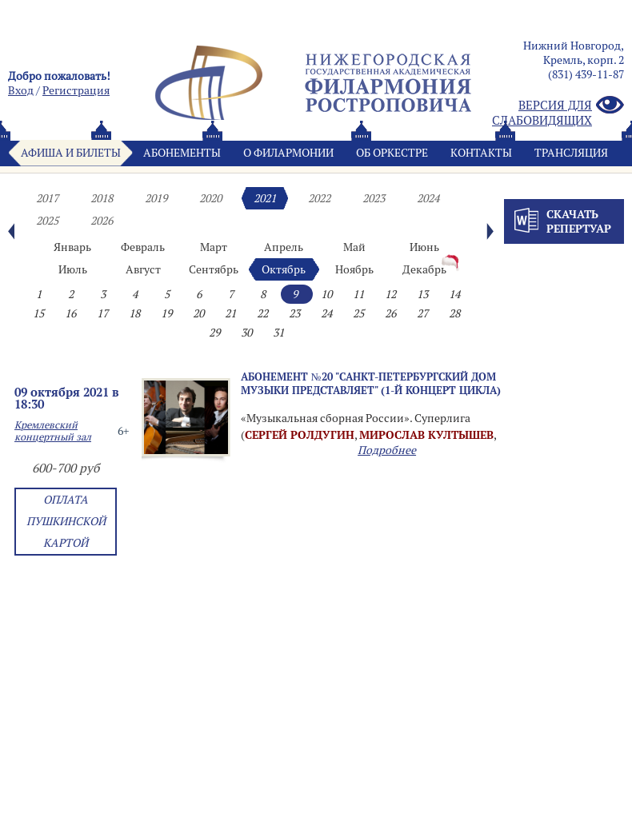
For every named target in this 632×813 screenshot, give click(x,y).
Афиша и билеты (71, 152)
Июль (72, 269)
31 (278, 332)
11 (358, 294)
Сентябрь (213, 269)
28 (454, 313)
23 (294, 313)
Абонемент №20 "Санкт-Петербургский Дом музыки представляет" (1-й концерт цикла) (371, 383)
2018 (101, 198)
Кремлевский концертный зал (52, 431)
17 (102, 313)
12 (390, 294)
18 (134, 313)
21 (230, 313)
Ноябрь (354, 269)
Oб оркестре (392, 152)
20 (198, 313)
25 (358, 313)
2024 (428, 198)
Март (213, 247)
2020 (210, 198)
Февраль (143, 247)
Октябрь (284, 269)
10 (326, 294)
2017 (47, 198)
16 (70, 313)
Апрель (283, 247)
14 (454, 294)
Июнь (424, 247)
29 (214, 332)
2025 (47, 220)
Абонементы (182, 152)
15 (38, 313)
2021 (265, 198)
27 (422, 313)
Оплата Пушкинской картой (66, 521)
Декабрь (424, 269)
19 (166, 313)
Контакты (481, 152)
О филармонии (288, 152)
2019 (156, 198)
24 (326, 313)
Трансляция (571, 152)
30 (246, 332)
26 (390, 313)
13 (422, 294)
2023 (373, 198)
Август (143, 269)
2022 (319, 198)
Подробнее (387, 450)
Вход (21, 90)
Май (354, 247)
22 (262, 313)
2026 (101, 220)
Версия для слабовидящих (558, 113)
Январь (72, 247)
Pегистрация (76, 90)
